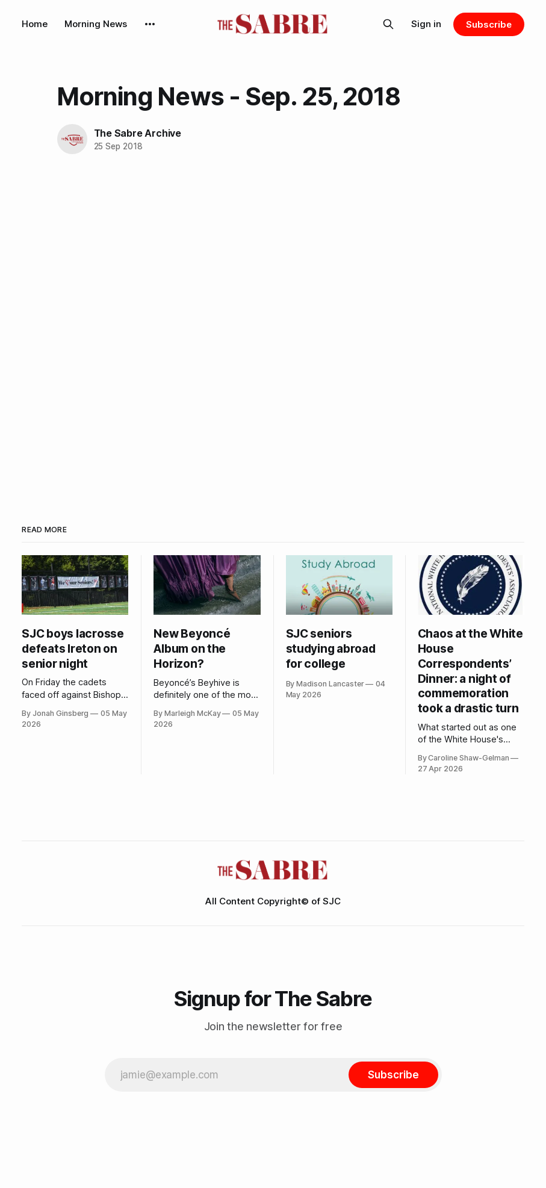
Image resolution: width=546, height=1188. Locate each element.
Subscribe (488, 24)
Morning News (95, 24)
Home (35, 24)
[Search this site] (388, 24)
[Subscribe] (393, 1075)
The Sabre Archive (137, 133)
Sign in (426, 24)
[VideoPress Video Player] (273, 302)
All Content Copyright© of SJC (273, 901)
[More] (150, 24)
